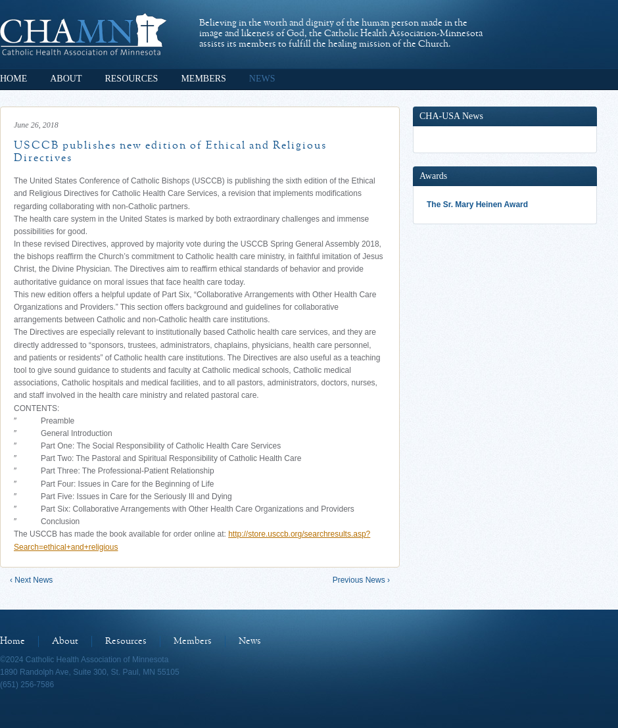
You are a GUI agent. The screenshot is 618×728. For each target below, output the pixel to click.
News (262, 79)
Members (203, 79)
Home (13, 79)
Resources (131, 79)
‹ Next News (31, 580)
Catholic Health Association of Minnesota (83, 34)
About (66, 79)
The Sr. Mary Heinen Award (477, 204)
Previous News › (361, 580)
